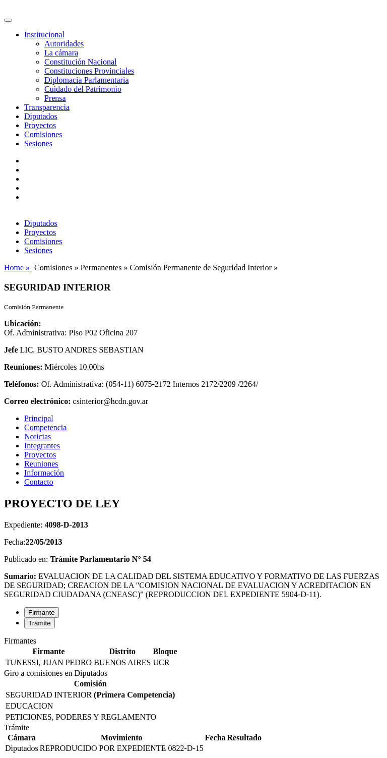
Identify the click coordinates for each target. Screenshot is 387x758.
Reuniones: (23, 367)
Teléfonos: (21, 384)
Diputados (40, 116)
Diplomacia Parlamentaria (86, 80)
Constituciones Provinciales (89, 71)
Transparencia (47, 107)
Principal (38, 418)
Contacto (38, 482)
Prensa (55, 98)
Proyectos (40, 125)
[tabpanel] (193, 652)
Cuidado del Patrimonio (82, 89)
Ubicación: (22, 323)
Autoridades (64, 43)
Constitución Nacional (80, 61)
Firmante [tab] (41, 612)
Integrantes (42, 445)
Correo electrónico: (37, 401)
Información (44, 473)
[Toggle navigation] (8, 20)
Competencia (45, 427)
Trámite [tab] (39, 623)
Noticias (37, 436)
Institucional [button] (44, 34)
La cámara (61, 52)
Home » (18, 267)
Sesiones (38, 143)
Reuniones (41, 463)
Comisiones (43, 134)
